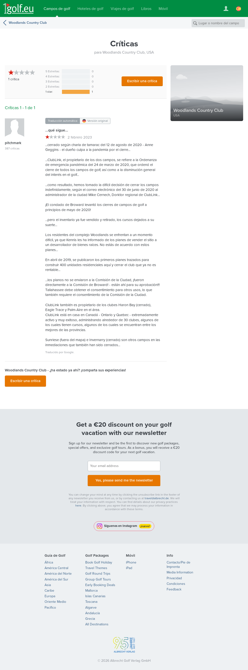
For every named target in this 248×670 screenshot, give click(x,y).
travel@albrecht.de (157, 495)
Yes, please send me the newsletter (124, 478)
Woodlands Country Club (28, 22)
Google (69, 352)
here (78, 502)
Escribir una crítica (142, 81)
